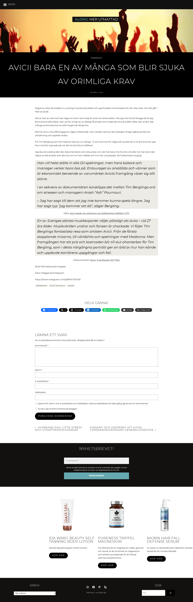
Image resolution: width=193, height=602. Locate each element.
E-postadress (42, 381)
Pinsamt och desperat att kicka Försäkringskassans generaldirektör (121, 428)
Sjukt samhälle (57, 285)
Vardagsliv (96, 58)
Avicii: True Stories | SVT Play (105, 260)
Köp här (58, 555)
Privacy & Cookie (96, 593)
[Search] (170, 593)
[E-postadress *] (96, 461)
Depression (41, 285)
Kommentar (41, 346)
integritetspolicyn (105, 470)
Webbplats (40, 392)
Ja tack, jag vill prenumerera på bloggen (56, 409)
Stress (71, 285)
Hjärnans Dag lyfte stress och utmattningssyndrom (58, 428)
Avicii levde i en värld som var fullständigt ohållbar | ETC (99, 213)
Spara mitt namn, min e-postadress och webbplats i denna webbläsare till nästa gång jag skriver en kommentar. (93, 404)
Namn (38, 370)
